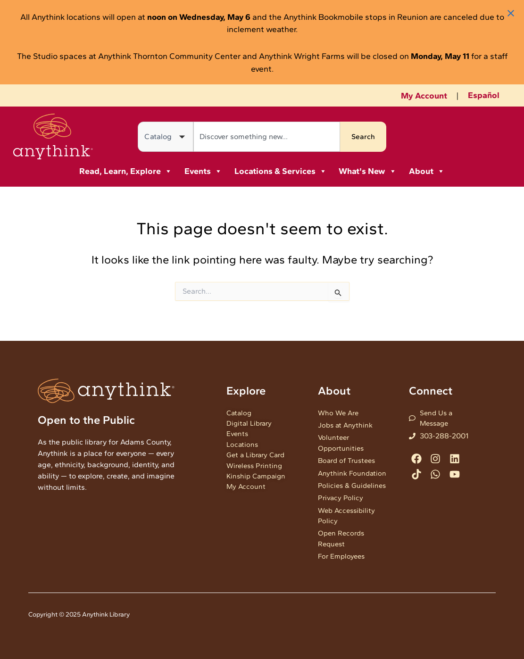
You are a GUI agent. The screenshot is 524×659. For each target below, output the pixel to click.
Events (203, 171)
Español (483, 95)
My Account (424, 96)
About (427, 171)
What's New (368, 171)
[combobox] (266, 137)
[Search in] (165, 137)
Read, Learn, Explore (125, 171)
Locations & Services (280, 171)
